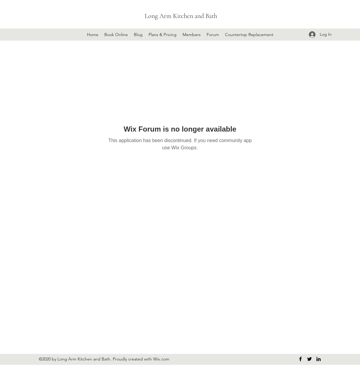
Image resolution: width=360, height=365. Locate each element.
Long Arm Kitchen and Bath (181, 16)
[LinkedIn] (318, 359)
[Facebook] (300, 359)
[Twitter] (309, 359)
